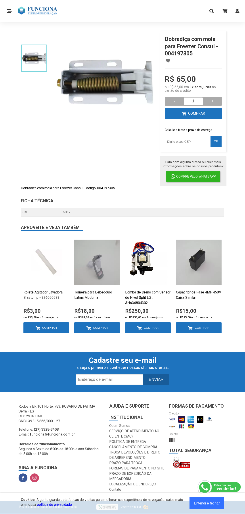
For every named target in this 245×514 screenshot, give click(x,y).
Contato (115, 489)
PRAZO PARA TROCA (125, 463)
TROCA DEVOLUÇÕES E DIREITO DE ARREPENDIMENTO (134, 455)
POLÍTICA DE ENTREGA (127, 442)
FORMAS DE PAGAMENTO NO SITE (136, 468)
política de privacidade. (55, 504)
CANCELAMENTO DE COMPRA (133, 447)
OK (216, 141)
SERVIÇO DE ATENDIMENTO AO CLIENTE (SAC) (134, 433)
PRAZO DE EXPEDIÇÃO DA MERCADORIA (130, 476)
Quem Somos (119, 426)
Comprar (196, 113)
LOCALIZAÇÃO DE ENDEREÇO (132, 484)
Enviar (156, 379)
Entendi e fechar (207, 503)
